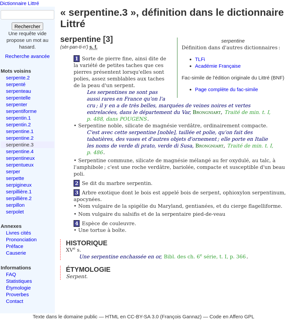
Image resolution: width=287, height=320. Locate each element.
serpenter (16, 104)
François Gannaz (181, 316)
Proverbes (17, 294)
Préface (14, 246)
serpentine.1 (20, 131)
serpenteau (18, 91)
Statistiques (19, 281)
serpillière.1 (19, 191)
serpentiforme (21, 111)
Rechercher (27, 26)
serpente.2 (18, 77)
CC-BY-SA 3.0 (143, 316)
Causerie (16, 253)
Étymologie (18, 288)
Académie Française (218, 66)
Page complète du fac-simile (226, 89)
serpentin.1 (18, 118)
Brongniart (207, 112)
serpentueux (20, 165)
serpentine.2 (20, 138)
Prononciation (21, 239)
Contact (14, 301)
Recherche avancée (27, 56)
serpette (15, 178)
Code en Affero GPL (231, 316)
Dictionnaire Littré (19, 3)
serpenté (15, 84)
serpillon (15, 205)
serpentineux (20, 158)
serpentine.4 (20, 151)
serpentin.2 (18, 124)
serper (13, 171)
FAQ (11, 274)
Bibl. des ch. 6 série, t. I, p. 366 (205, 257)
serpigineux (19, 185)
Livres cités (18, 233)
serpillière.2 (19, 198)
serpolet (15, 211)
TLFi (200, 59)
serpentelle (18, 98)
